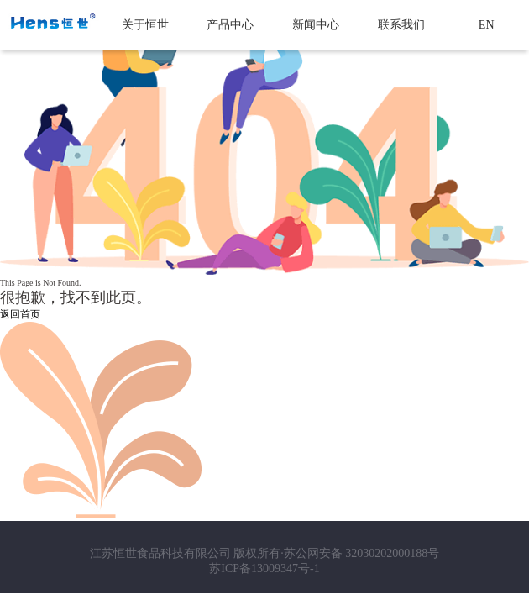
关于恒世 (145, 24)
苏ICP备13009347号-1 (264, 568)
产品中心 (230, 24)
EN (487, 24)
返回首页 (20, 314)
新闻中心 (315, 24)
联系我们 (401, 24)
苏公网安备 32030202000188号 (362, 553)
